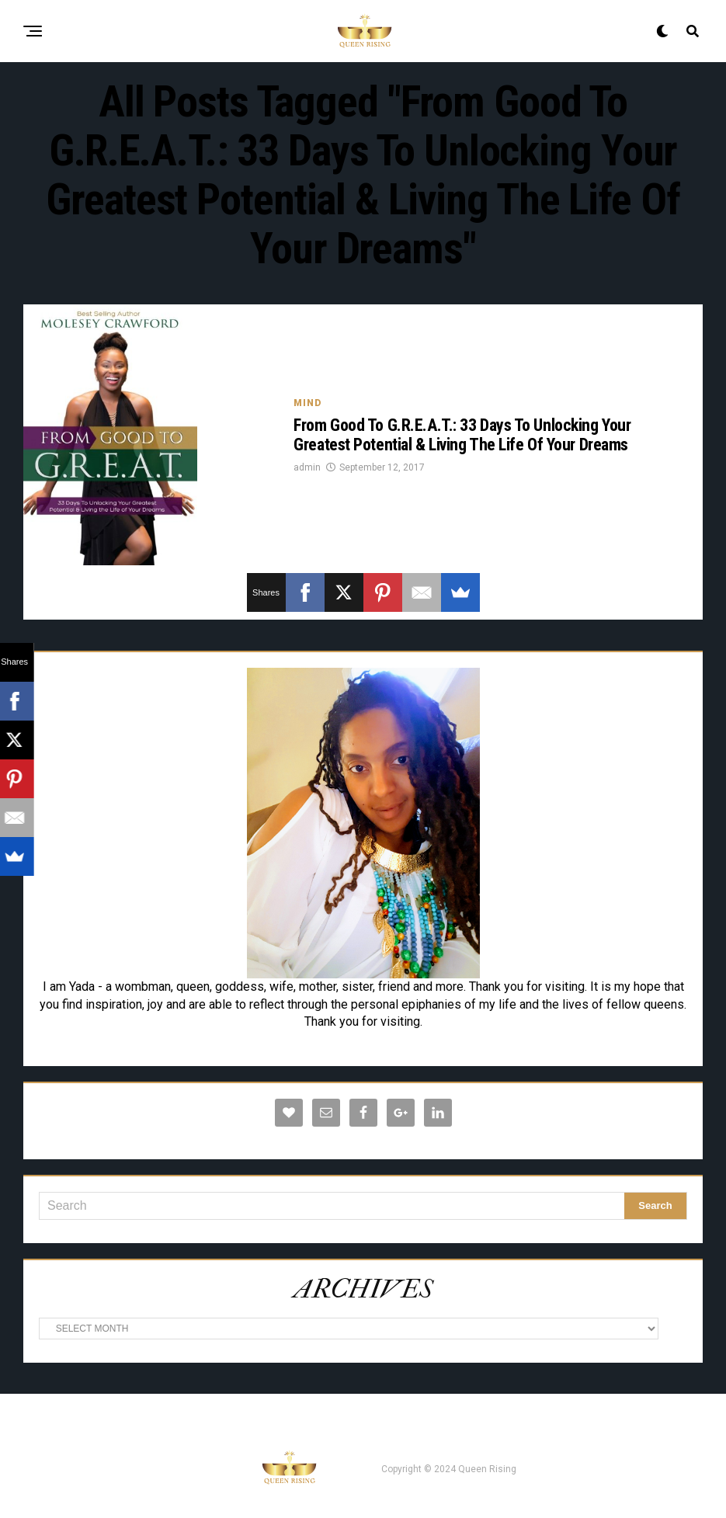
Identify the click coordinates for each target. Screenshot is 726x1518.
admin (307, 467)
